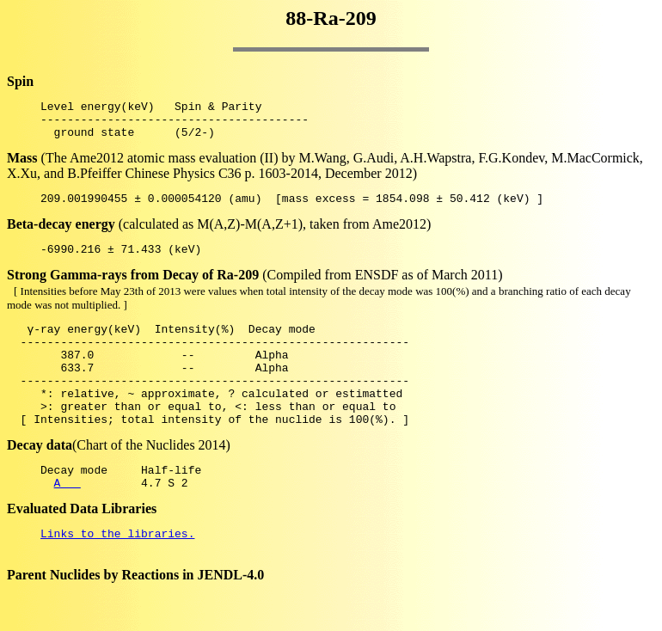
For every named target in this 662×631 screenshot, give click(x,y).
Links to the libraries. (117, 574)
